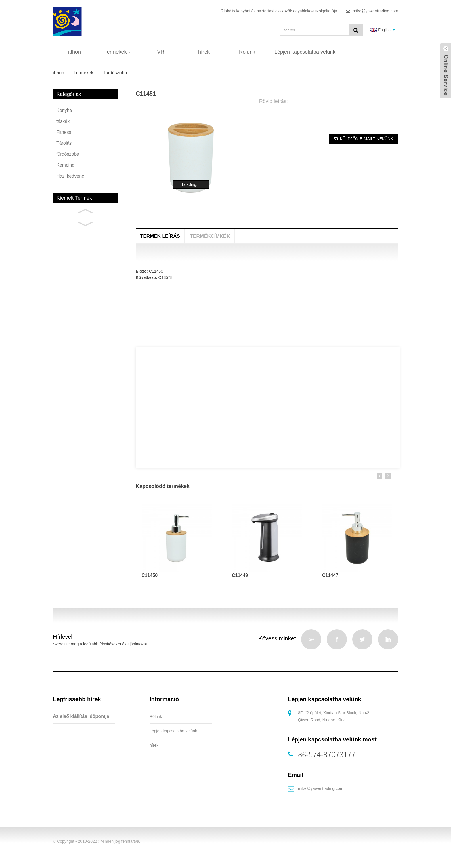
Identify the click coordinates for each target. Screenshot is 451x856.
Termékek (117, 52)
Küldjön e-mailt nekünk (366, 138)
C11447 (330, 575)
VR (160, 52)
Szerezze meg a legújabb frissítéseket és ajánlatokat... (101, 644)
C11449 (240, 575)
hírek (204, 52)
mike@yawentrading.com (320, 788)
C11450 (156, 271)
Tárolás (64, 143)
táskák (63, 121)
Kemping (65, 165)
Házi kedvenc (70, 176)
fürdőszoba (115, 72)
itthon (74, 52)
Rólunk (247, 52)
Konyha (64, 110)
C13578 (165, 277)
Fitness (63, 132)
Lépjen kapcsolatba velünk (304, 52)
